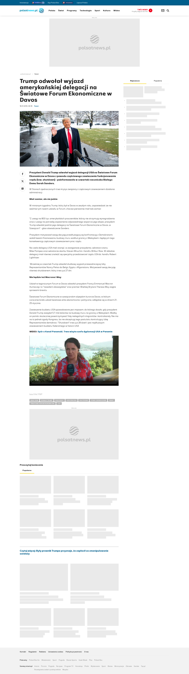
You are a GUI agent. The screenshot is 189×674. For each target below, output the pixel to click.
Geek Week (83, 660)
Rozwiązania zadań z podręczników (47, 670)
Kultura (106, 10)
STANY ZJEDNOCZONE (98, 400)
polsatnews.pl (25, 74)
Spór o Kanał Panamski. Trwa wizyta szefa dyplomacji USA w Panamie (75, 331)
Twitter (164, 3)
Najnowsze (135, 81)
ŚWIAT (111, 400)
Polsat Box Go (34, 660)
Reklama (42, 652)
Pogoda (62, 660)
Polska (52, 10)
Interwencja (24, 3)
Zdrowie (129, 666)
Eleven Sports (72, 660)
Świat (61, 10)
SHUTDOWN (83, 400)
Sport (97, 10)
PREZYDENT (59, 400)
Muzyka (65, 670)
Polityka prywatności (74, 652)
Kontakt (23, 652)
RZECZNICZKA (71, 400)
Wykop (22, 188)
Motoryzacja (119, 666)
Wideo (116, 10)
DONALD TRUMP (46, 400)
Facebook (161, 3)
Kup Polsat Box (53, 3)
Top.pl (143, 666)
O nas (86, 652)
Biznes (110, 666)
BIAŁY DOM (34, 400)
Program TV (68, 666)
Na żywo (59, 666)
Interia (36, 666)
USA (59, 404)
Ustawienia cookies (55, 652)
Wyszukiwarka (168, 10)
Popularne (27, 470)
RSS (168, 3)
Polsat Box (98, 660)
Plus (90, 660)
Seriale (136, 666)
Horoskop (79, 666)
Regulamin (32, 652)
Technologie (86, 10)
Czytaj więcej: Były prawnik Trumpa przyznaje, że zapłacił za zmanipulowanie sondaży (64, 552)
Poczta (44, 666)
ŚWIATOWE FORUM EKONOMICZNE (42, 404)
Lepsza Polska (82, 3)
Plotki (86, 666)
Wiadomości (46, 660)
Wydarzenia (95, 666)
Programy (72, 10)
